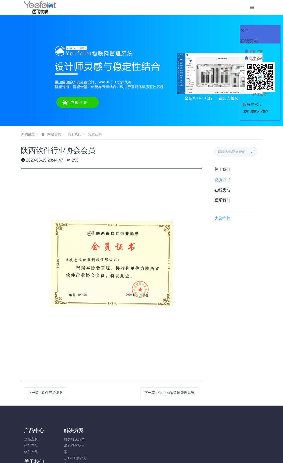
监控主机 (31, 439)
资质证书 (95, 134)
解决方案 (64, 430)
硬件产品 (31, 446)
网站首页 (54, 134)
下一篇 (169, 393)
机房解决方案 (64, 439)
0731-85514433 (226, 441)
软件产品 (31, 452)
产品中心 (34, 430)
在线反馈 (222, 190)
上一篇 (45, 393)
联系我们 (222, 200)
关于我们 (74, 134)
